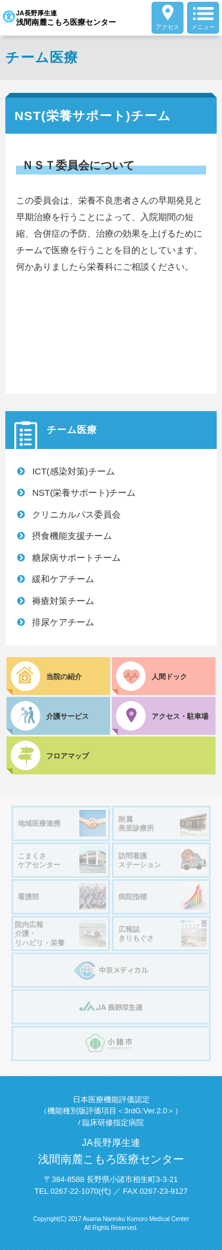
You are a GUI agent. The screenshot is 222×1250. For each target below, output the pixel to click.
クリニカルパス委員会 (76, 514)
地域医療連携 (62, 823)
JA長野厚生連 (59, 18)
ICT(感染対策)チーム (73, 471)
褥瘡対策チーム (63, 601)
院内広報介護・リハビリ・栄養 (60, 933)
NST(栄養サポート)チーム (84, 492)
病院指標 (162, 896)
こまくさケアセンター (62, 860)
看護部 (62, 896)
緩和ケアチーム (63, 579)
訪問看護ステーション (162, 860)
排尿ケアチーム (63, 622)
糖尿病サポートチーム (76, 558)
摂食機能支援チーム (72, 536)
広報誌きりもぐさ (162, 933)
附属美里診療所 (162, 823)
